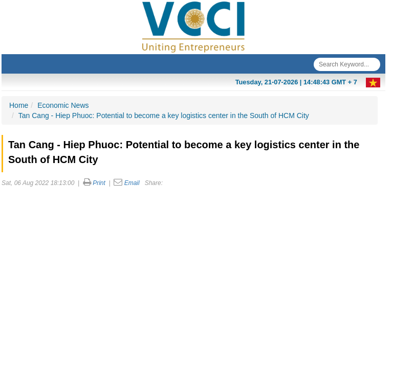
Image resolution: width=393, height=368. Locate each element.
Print (99, 183)
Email (132, 183)
